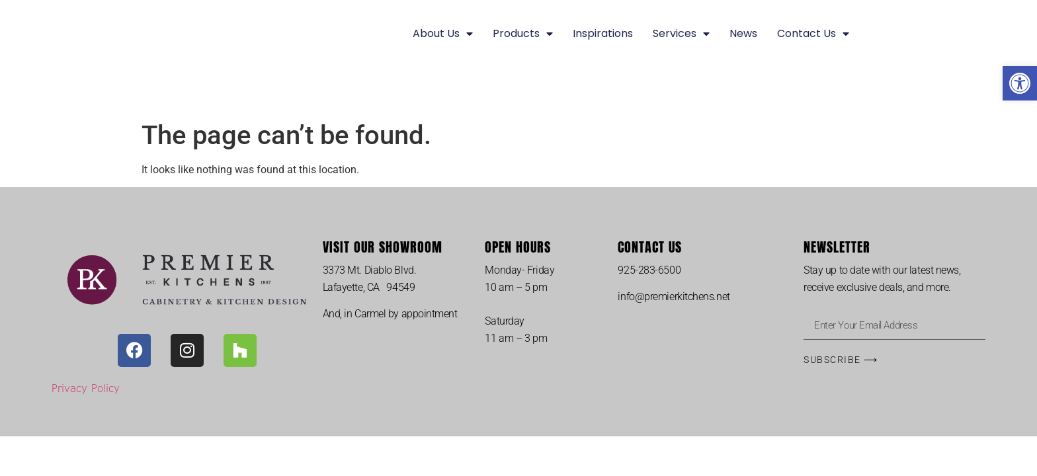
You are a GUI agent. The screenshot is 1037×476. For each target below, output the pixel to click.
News (743, 33)
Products (523, 33)
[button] (1020, 83)
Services (681, 33)
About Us (443, 33)
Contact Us (813, 33)
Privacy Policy (86, 387)
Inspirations (603, 33)
